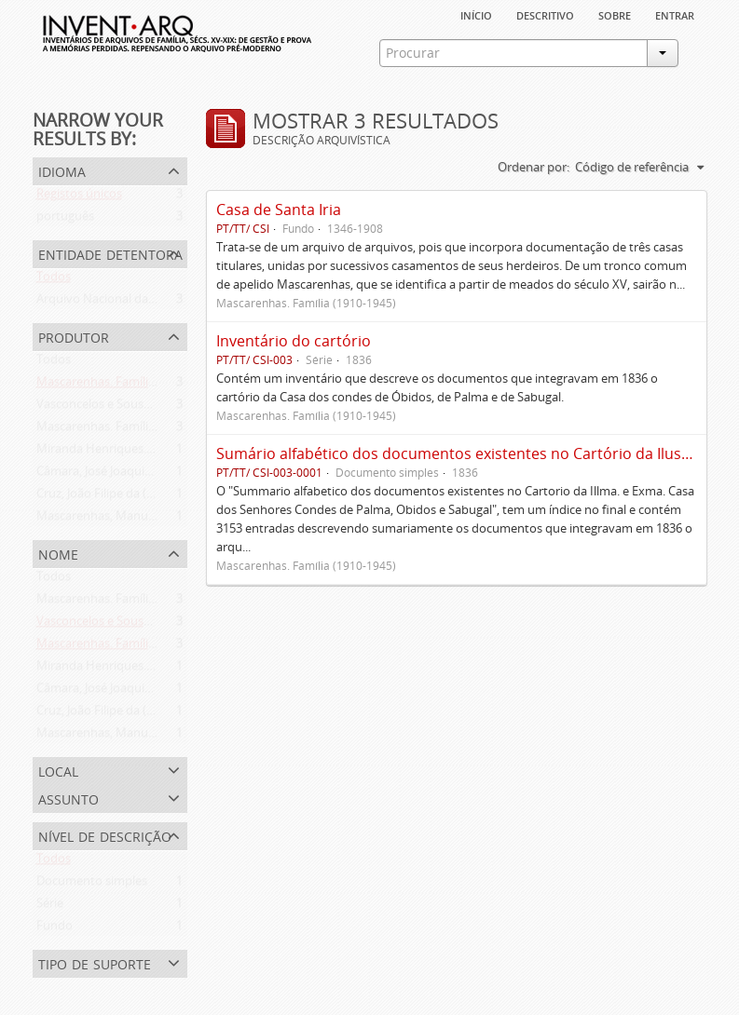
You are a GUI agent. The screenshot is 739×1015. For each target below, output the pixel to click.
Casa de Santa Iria (278, 209)
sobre (614, 14)
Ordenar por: (533, 166)
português (65, 219)
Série (49, 907)
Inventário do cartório (293, 341)
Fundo (54, 929)
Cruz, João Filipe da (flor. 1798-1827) (133, 497)
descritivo (545, 14)
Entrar (674, 14)
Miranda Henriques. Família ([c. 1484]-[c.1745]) (162, 452)
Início (476, 14)
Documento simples (91, 884)
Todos (53, 280)
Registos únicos (79, 197)
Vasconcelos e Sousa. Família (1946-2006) (148, 407)
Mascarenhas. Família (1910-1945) (128, 385)
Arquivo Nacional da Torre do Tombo (138, 302)
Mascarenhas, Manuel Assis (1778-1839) (144, 519)
